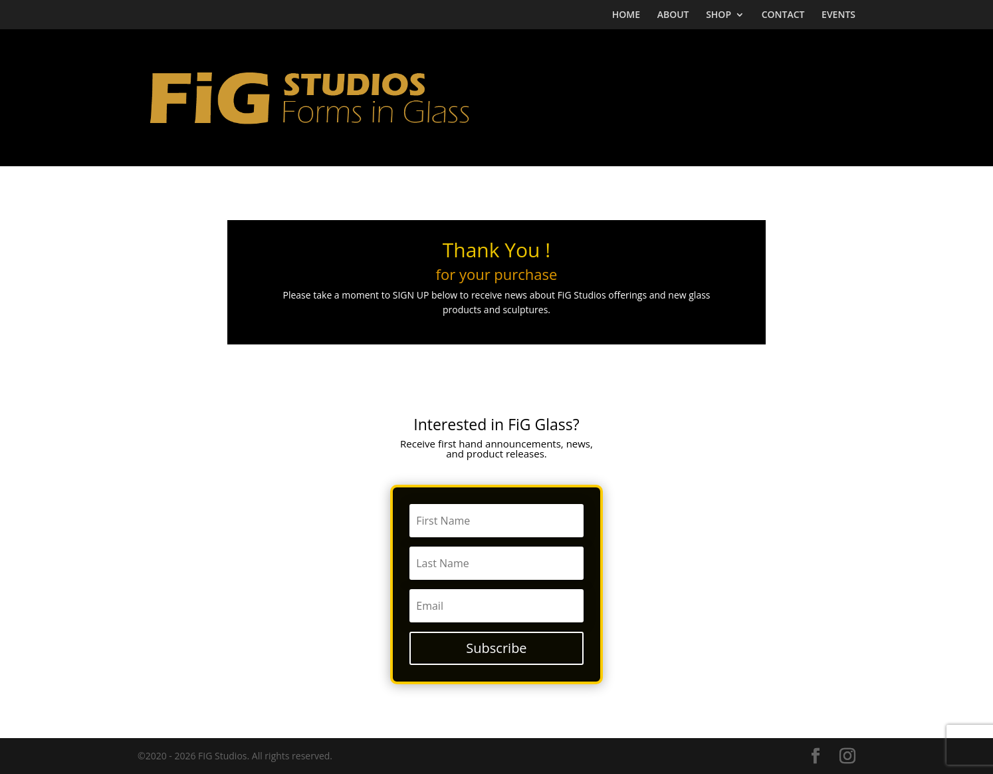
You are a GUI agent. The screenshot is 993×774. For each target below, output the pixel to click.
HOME (626, 15)
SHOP (718, 15)
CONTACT (783, 15)
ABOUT (673, 15)
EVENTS (838, 15)
